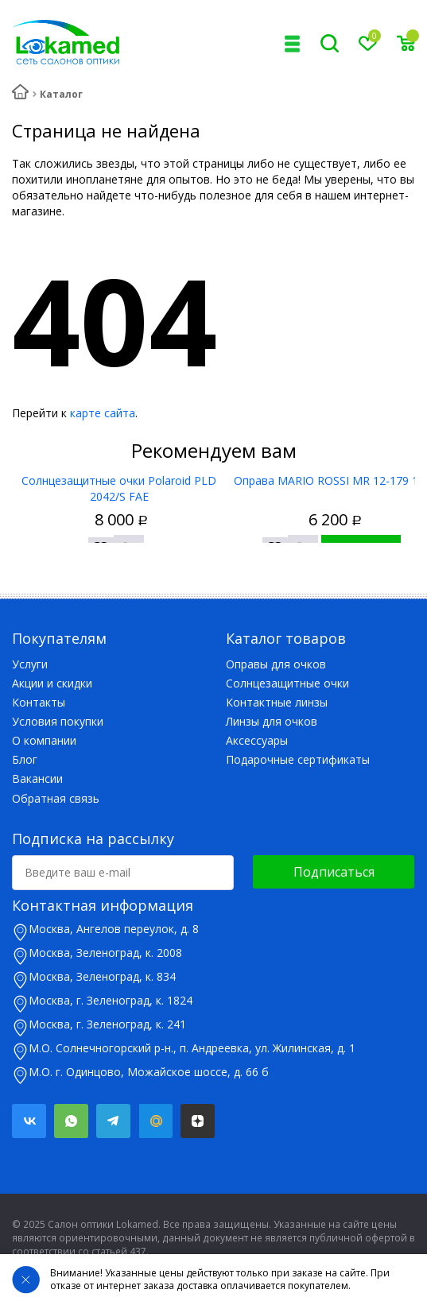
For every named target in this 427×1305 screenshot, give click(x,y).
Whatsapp (71, 1121)
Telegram (113, 1121)
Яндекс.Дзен (198, 1121)
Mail (155, 1121)
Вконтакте (29, 1121)
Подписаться (334, 872)
